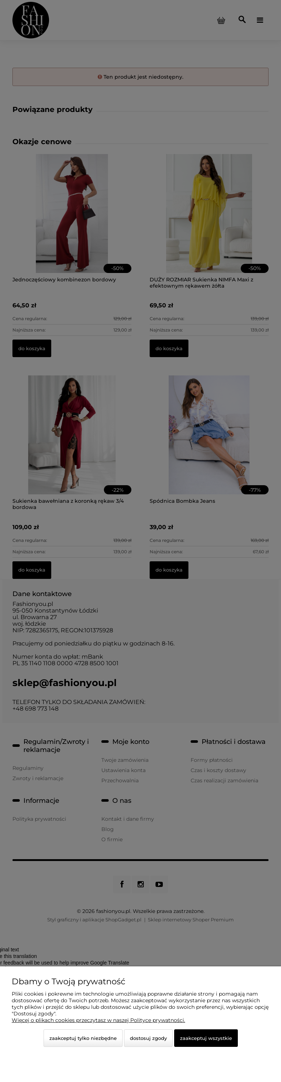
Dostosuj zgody (148, 1038)
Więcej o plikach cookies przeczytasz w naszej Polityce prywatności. (98, 1020)
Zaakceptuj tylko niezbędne (83, 1038)
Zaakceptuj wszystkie (206, 1038)
